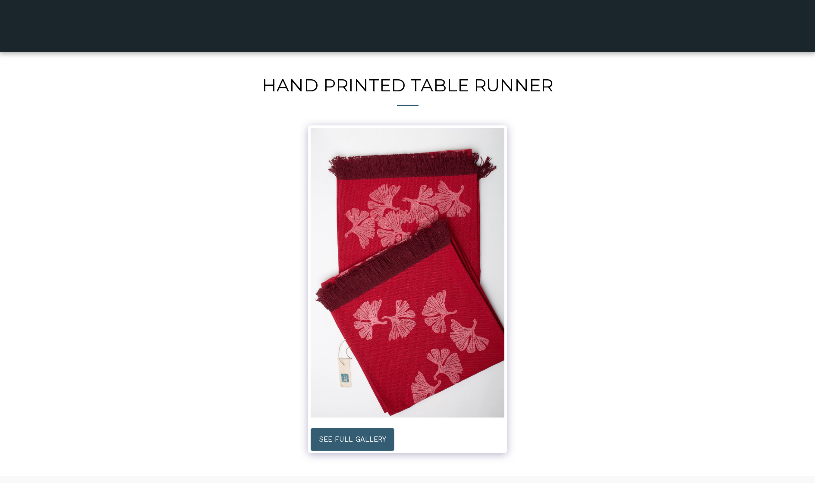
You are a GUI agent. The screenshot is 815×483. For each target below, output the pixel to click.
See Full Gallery (352, 439)
